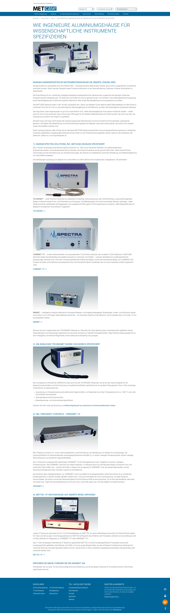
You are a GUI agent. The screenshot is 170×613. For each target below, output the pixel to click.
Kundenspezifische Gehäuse (69, 14)
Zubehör (53, 14)
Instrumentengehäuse (40, 588)
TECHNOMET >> (39, 211)
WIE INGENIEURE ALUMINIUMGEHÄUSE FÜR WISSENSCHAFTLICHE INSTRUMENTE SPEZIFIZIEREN (86, 18)
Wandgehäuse (54, 590)
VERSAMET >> (38, 486)
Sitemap (71, 599)
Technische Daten (39, 593)
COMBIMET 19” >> (40, 269)
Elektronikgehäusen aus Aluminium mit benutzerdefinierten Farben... (91, 405)
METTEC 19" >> (39, 555)
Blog (52, 18)
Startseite (35, 18)
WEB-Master (117, 610)
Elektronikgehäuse (41, 14)
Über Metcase (73, 590)
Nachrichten (87, 14)
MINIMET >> (37, 322)
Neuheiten (72, 596)
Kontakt (71, 593)
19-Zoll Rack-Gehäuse (56, 588)
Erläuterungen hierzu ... (112, 597)
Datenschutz (53, 593)
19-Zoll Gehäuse (38, 590)
